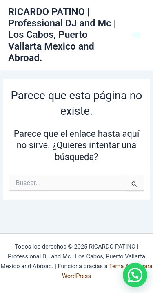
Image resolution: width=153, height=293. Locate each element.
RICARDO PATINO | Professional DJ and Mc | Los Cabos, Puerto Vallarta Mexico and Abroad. (62, 35)
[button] (135, 275)
